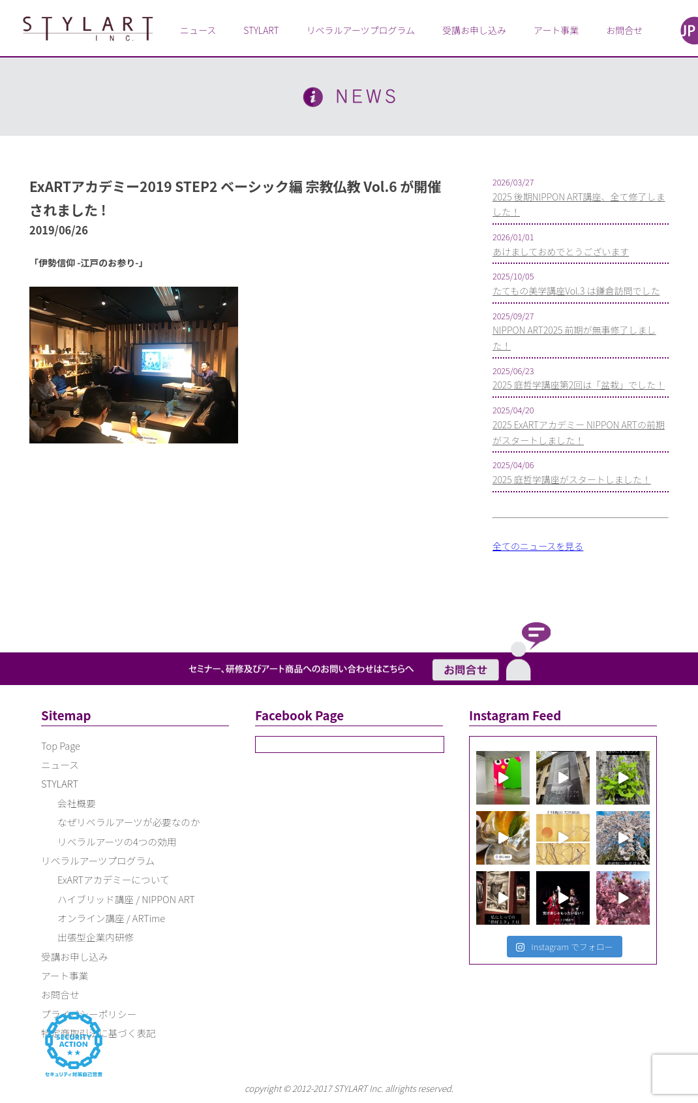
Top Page (60, 745)
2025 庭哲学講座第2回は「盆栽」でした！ (579, 384)
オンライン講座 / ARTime (111, 918)
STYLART (261, 30)
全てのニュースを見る (538, 545)
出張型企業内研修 (95, 937)
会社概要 (76, 803)
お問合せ (624, 30)
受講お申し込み (474, 30)
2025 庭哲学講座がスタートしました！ (572, 479)
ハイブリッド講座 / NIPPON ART (126, 899)
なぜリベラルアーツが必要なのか (128, 822)
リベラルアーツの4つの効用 (116, 841)
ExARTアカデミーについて (113, 879)
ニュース (198, 30)
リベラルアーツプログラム (361, 30)
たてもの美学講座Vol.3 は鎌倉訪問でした (576, 290)
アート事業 (556, 30)
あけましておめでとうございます (561, 251)
